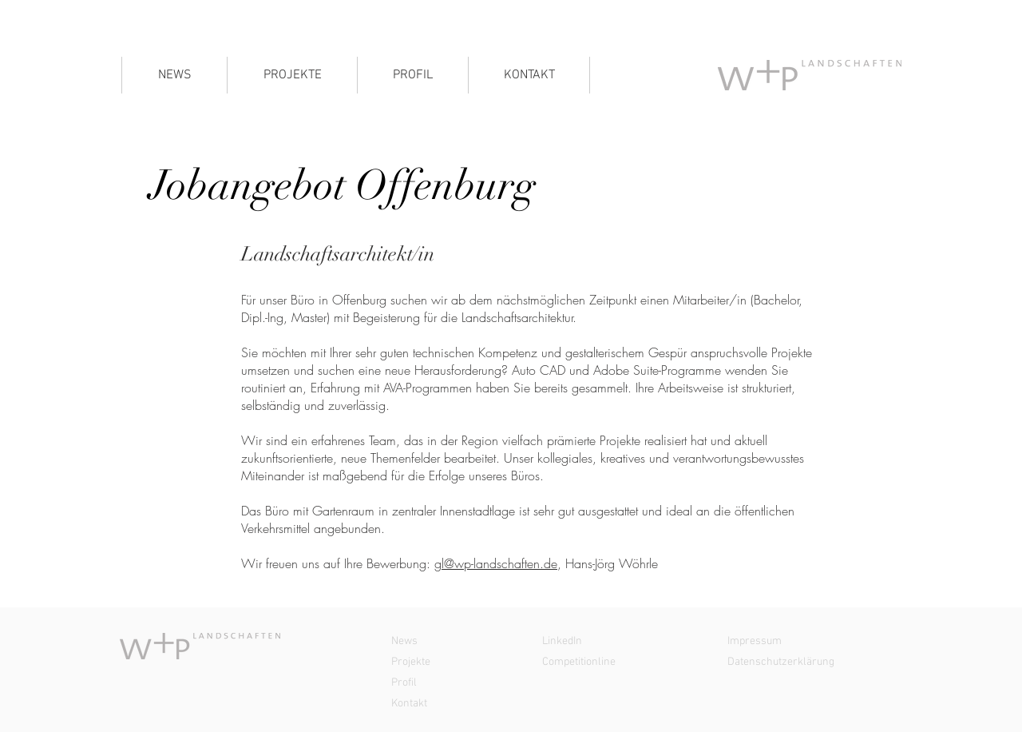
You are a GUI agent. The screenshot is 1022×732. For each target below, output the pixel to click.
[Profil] (459, 683)
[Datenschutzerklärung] (795, 662)
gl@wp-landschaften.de (495, 563)
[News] (459, 641)
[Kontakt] (459, 704)
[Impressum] (795, 641)
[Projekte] (459, 662)
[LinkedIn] (610, 641)
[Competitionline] (610, 662)
